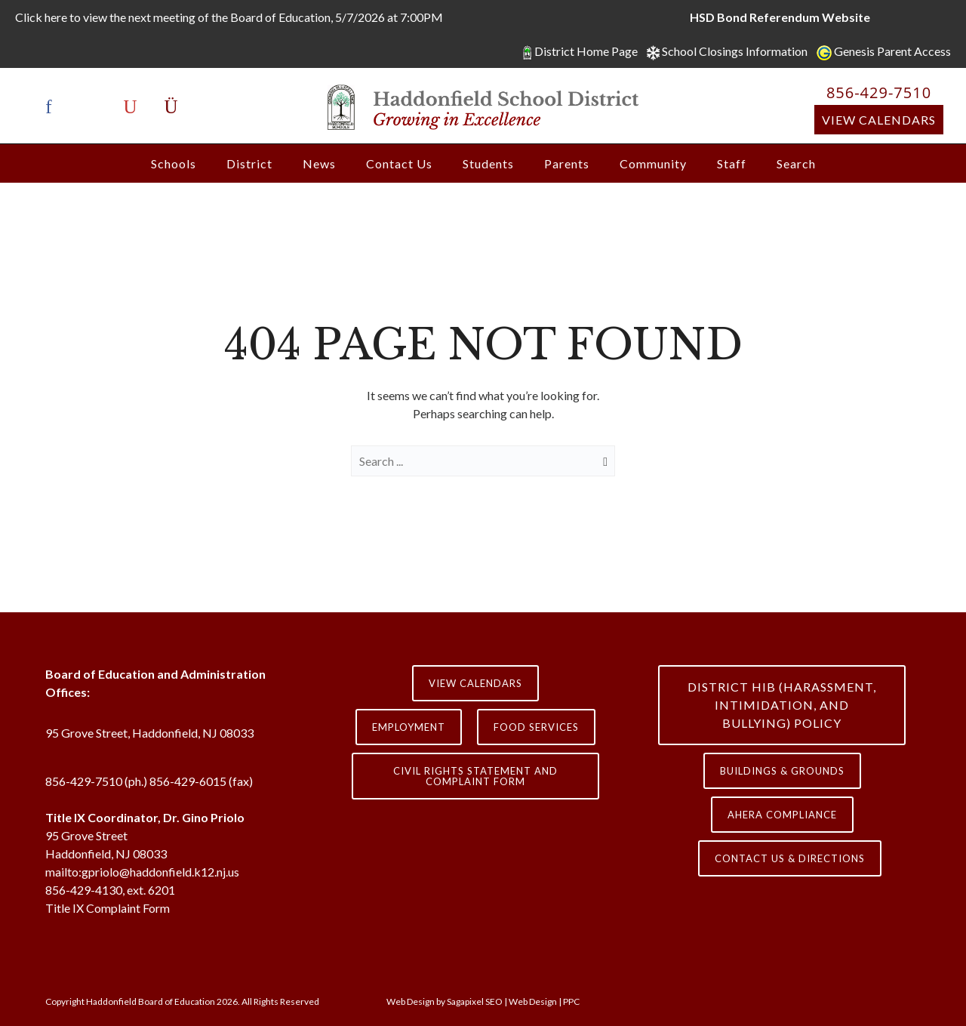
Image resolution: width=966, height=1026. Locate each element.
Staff (731, 163)
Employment (408, 727)
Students (488, 163)
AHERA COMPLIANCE (782, 815)
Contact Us (399, 163)
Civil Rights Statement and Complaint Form (475, 776)
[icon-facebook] (53, 107)
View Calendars (879, 119)
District (249, 163)
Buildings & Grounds (782, 771)
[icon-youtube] (134, 107)
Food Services (536, 727)
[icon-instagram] (171, 107)
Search (796, 163)
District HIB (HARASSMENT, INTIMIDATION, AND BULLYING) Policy (782, 704)
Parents (566, 163)
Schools (173, 163)
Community (653, 163)
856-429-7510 (878, 92)
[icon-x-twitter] (93, 107)
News (319, 163)
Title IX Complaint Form (107, 908)
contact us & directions (790, 858)
